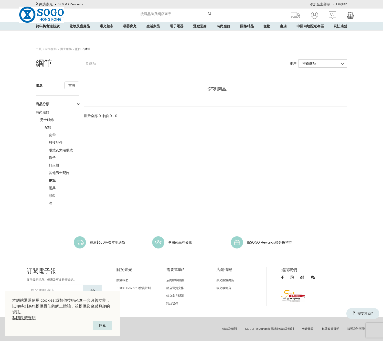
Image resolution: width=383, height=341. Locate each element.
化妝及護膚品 (79, 34)
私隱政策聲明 (24, 317)
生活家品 (153, 34)
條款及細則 (229, 329)
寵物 (266, 34)
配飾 (78, 49)
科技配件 (56, 142)
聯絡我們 (172, 303)
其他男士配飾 (59, 173)
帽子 (52, 157)
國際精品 (247, 34)
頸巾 (52, 195)
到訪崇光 (44, 4)
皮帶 (52, 135)
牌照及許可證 (356, 329)
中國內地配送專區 (310, 34)
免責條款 (308, 329)
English (341, 4)
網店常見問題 (175, 296)
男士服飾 (66, 49)
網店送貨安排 (175, 288)
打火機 (54, 165)
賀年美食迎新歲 (48, 34)
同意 (102, 325)
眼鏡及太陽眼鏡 (61, 150)
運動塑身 (200, 34)
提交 (92, 290)
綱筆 (87, 49)
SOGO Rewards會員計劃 (134, 288)
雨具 (52, 188)
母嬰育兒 (130, 34)
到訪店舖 (340, 34)
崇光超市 (106, 34)
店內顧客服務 (175, 280)
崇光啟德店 (223, 288)
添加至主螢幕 (320, 4)
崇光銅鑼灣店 (225, 280)
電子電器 (176, 34)
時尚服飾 (223, 34)
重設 (71, 85)
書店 (283, 34)
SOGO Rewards (70, 4)
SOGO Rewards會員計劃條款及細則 (269, 329)
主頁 (39, 49)
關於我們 (122, 280)
